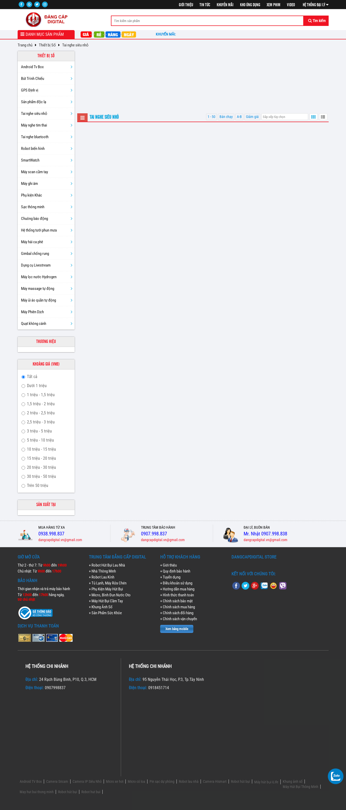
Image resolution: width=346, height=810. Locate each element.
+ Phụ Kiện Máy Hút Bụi (106, 589)
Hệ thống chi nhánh (46, 666)
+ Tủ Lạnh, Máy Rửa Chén (107, 583)
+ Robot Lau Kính (101, 577)
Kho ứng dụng (250, 5)
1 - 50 (211, 117)
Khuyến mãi (225, 5)
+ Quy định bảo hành (175, 571)
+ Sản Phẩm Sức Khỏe (105, 613)
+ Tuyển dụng (170, 577)
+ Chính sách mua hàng (177, 607)
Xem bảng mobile (176, 629)
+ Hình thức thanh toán (177, 595)
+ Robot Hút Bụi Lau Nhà (107, 565)
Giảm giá (252, 117)
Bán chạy (226, 117)
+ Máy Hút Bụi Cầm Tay (106, 601)
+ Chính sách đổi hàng (176, 613)
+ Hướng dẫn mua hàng (177, 589)
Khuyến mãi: (166, 34)
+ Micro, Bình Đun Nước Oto (110, 595)
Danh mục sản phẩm (45, 34)
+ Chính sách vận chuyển (178, 619)
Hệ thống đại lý (316, 5)
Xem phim (273, 5)
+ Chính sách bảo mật (176, 601)
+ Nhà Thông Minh (102, 571)
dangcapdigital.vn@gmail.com (60, 540)
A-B (239, 117)
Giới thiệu (186, 5)
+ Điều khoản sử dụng (176, 583)
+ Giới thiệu (168, 565)
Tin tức (205, 5)
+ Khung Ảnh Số (100, 607)
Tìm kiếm (317, 21)
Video (291, 5)
